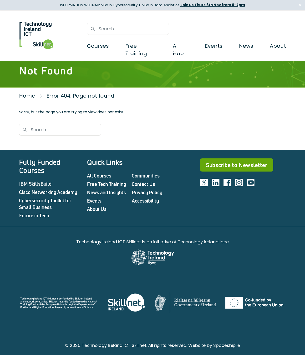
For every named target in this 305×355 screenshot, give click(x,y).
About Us (97, 209)
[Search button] (92, 29)
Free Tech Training (106, 184)
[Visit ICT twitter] (204, 182)
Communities (146, 175)
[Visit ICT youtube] (250, 182)
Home (27, 95)
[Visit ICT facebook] (227, 182)
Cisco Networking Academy (48, 192)
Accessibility (145, 201)
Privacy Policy (147, 192)
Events (94, 201)
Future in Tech (34, 215)
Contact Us (143, 184)
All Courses (99, 175)
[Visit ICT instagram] (239, 182)
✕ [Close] (299, 5)
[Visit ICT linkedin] (215, 182)
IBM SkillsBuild (35, 184)
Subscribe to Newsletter (237, 165)
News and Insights (106, 192)
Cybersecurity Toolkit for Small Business (45, 203)
